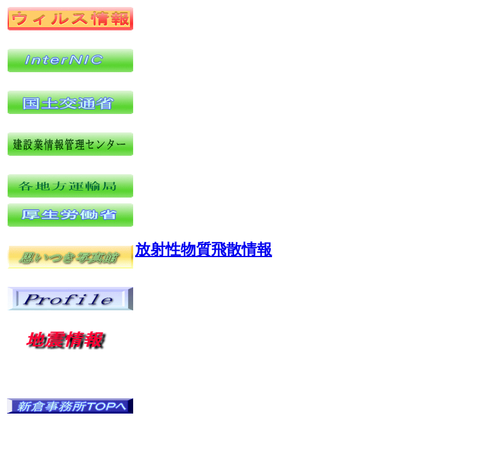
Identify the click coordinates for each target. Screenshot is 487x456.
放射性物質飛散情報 (203, 249)
